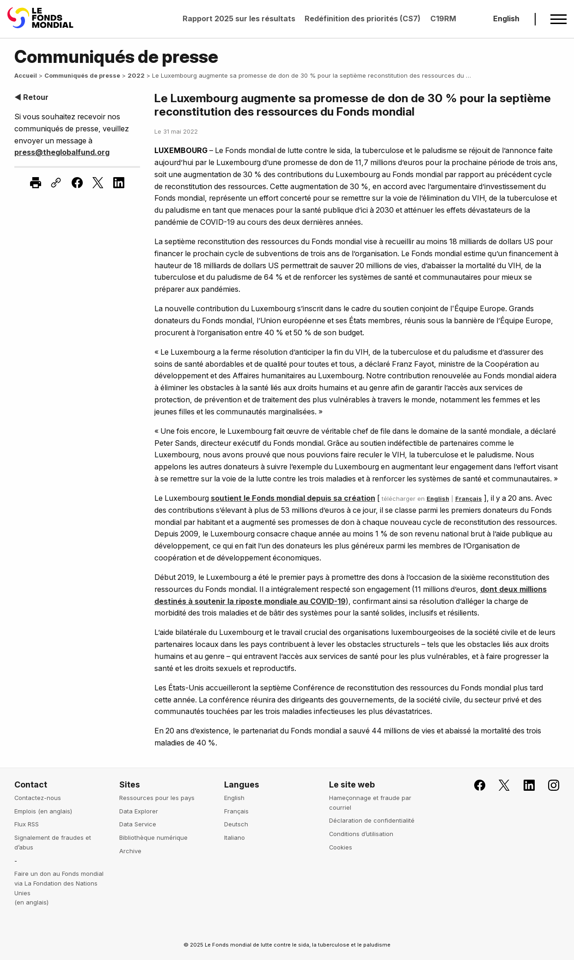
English (506, 18)
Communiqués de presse (82, 75)
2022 (136, 75)
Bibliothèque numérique (153, 837)
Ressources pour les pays (157, 797)
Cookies (340, 847)
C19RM (443, 18)
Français (468, 498)
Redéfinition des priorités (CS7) (363, 18)
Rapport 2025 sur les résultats (239, 18)
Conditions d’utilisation (361, 833)
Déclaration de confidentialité (372, 820)
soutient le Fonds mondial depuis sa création (293, 498)
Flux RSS (26, 824)
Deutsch (236, 824)
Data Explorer (138, 811)
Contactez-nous (37, 797)
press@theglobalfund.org (62, 152)
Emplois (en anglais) (43, 811)
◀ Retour (31, 97)
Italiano (234, 837)
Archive (130, 851)
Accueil (25, 75)
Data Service (137, 824)
